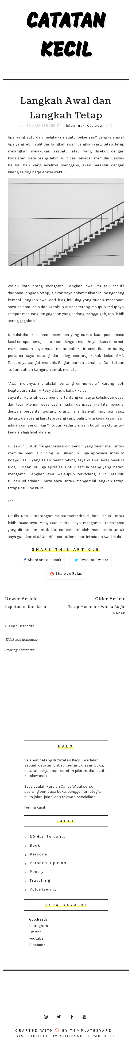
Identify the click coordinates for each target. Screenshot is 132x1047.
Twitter (35, 932)
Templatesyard (91, 1030)
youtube (36, 938)
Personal (39, 854)
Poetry (37, 871)
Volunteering (43, 889)
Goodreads (38, 919)
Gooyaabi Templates (88, 1036)
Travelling (40, 880)
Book (35, 845)
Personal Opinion (48, 863)
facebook (37, 945)
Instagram (38, 925)
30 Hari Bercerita (43, 126)
